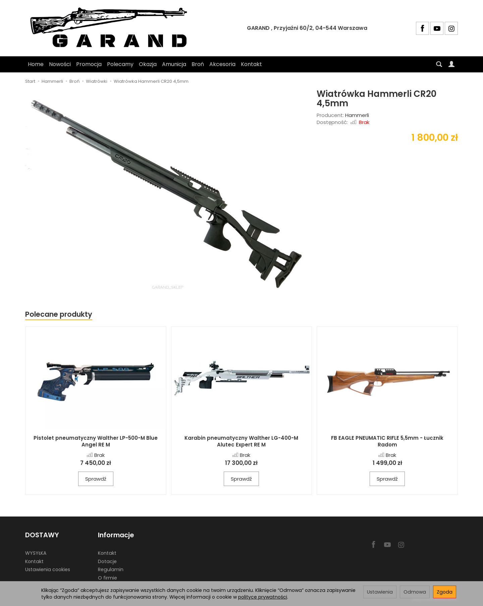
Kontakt (251, 64)
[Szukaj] (439, 64)
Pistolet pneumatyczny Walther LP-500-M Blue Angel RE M (96, 441)
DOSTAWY (42, 535)
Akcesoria (222, 64)
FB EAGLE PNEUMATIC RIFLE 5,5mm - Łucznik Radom (387, 441)
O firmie (107, 577)
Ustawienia (380, 592)
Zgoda (444, 592)
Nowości (60, 64)
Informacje (116, 535)
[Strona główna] (111, 28)
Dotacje (107, 561)
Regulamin (110, 569)
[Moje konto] (451, 64)
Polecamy (120, 64)
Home (36, 64)
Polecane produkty (58, 314)
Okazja (148, 64)
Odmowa (415, 592)
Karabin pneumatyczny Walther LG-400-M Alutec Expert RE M (241, 441)
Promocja (89, 64)
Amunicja (174, 64)
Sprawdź (95, 478)
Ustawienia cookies (47, 569)
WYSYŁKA (35, 553)
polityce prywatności (262, 597)
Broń (198, 64)
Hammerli (357, 115)
